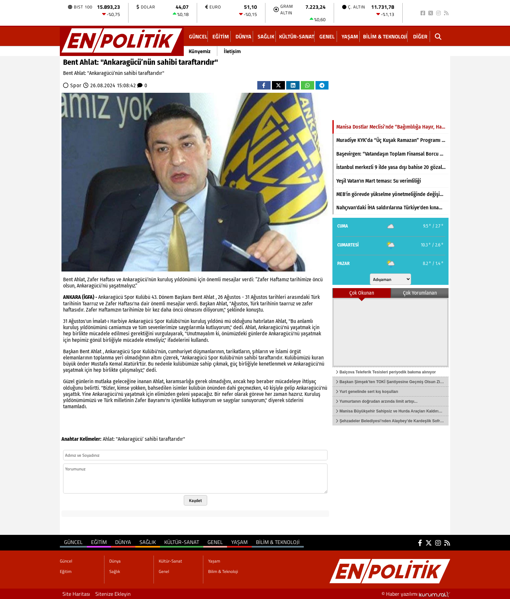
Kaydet (195, 500)
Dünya (243, 36)
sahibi (151, 439)
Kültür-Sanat (296, 36)
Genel (327, 36)
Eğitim (220, 36)
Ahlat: (108, 439)
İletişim (232, 51)
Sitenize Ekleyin (113, 594)
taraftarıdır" (172, 439)
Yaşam (350, 36)
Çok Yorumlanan (420, 293)
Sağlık (266, 36)
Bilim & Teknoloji (385, 36)
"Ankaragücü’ (129, 439)
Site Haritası (76, 594)
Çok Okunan (361, 293)
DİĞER (420, 36)
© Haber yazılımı (416, 594)
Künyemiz (199, 51)
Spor (76, 85)
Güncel (198, 36)
